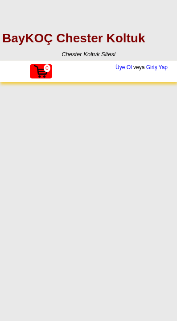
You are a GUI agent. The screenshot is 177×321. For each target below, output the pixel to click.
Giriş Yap (157, 67)
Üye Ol (123, 67)
